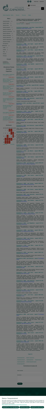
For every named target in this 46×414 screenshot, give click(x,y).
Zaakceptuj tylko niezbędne (10, 407)
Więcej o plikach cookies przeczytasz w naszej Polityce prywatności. (14, 404)
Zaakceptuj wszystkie (37, 407)
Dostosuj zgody (24, 407)
